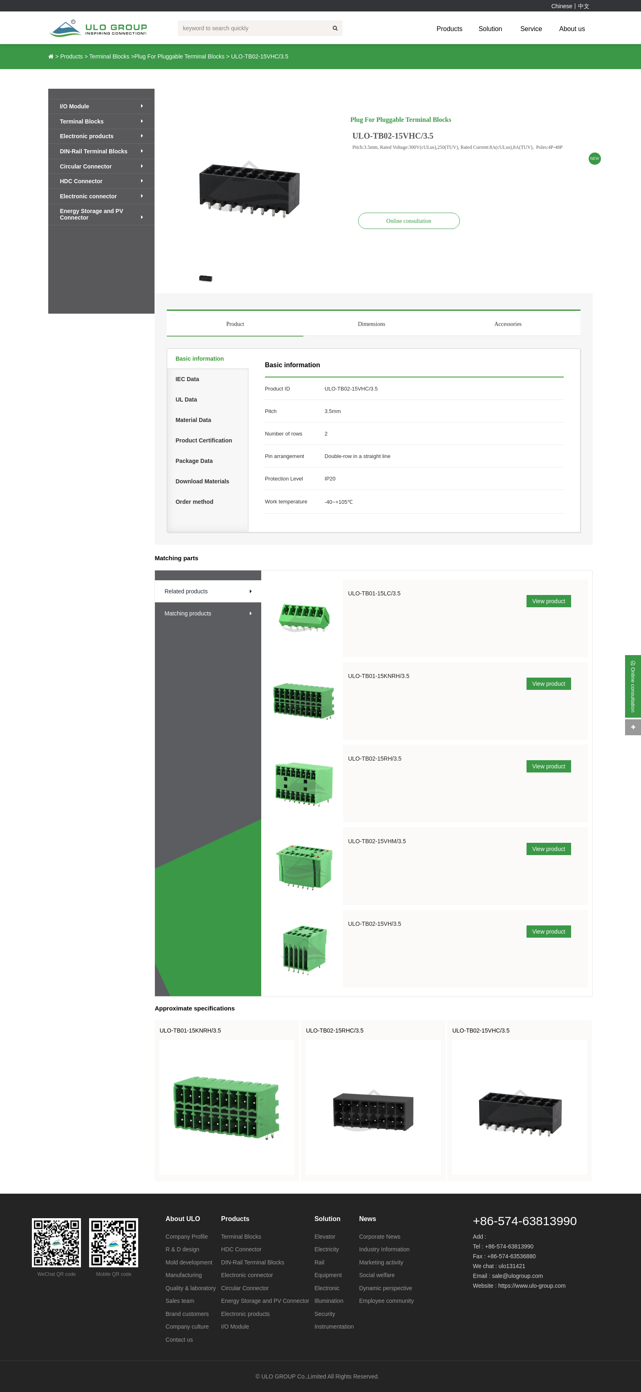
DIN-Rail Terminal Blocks (101, 151)
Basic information (199, 358)
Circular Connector (101, 166)
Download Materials (202, 481)
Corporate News (379, 1236)
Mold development (189, 1262)
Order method (194, 501)
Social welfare (376, 1275)
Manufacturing (184, 1275)
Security (324, 1314)
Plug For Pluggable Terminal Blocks (179, 56)
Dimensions (371, 324)
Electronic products (101, 136)
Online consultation (408, 221)
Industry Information (384, 1249)
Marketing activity (381, 1262)
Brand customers (187, 1314)
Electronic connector (101, 196)
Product (235, 324)
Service (531, 28)
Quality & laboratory (191, 1288)
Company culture (187, 1326)
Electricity (326, 1249)
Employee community (386, 1301)
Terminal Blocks (109, 56)
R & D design (182, 1249)
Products (449, 28)
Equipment (328, 1275)
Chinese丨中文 (570, 6)
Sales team (180, 1301)
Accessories (508, 324)
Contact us (179, 1339)
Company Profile (187, 1236)
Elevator (324, 1236)
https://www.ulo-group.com (532, 1285)
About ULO (183, 1218)
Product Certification (203, 440)
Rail (319, 1262)
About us (572, 28)
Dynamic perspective (385, 1288)
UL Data (186, 399)
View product (548, 601)
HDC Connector (101, 181)
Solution (490, 28)
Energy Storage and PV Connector (101, 214)
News (367, 1218)
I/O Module (101, 106)
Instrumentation (334, 1326)
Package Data (194, 461)
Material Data (193, 420)
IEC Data (187, 379)
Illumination (328, 1301)
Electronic (326, 1288)
